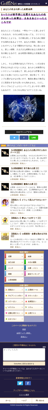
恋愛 (10, 256)
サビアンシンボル (15, 296)
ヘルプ (24, 400)
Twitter (14, 137)
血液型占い (32, 301)
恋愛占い (13, 213)
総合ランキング (34, 274)
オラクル (11, 307)
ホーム (8, 400)
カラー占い (12, 301)
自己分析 (11, 262)
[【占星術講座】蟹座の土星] (24, 188)
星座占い (23, 163)
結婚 (29, 256)
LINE (33, 137)
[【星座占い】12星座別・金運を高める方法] (24, 239)
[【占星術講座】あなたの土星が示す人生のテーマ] (24, 155)
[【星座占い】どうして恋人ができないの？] (24, 205)
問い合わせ (40, 400)
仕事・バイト (33, 268)
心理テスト (32, 313)
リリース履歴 (24, 395)
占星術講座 (14, 163)
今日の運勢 (32, 262)
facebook (24, 137)
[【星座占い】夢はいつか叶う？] (24, 222)
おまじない (12, 319)
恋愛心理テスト (14, 313)
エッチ (10, 268)
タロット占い (33, 296)
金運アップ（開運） (24, 333)
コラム (30, 307)
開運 (12, 229)
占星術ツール (33, 290)
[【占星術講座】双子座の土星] (24, 172)
